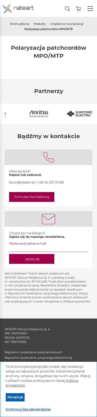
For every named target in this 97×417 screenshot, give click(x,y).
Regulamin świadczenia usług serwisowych (33, 352)
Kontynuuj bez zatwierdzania (27, 409)
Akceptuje (15, 397)
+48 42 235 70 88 (50, 182)
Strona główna (19, 24)
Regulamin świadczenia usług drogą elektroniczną (38, 357)
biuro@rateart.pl (22, 182)
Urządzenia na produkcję (66, 24)
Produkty (40, 24)
